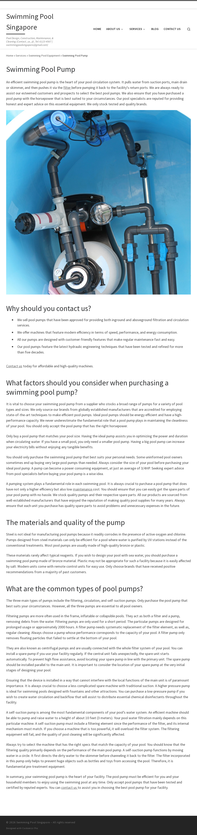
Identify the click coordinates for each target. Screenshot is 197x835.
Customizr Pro (30, 828)
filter (67, 87)
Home (9, 55)
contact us (69, 787)
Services (21, 55)
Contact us (14, 366)
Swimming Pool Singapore (33, 822)
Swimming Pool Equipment (44, 55)
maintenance (83, 489)
